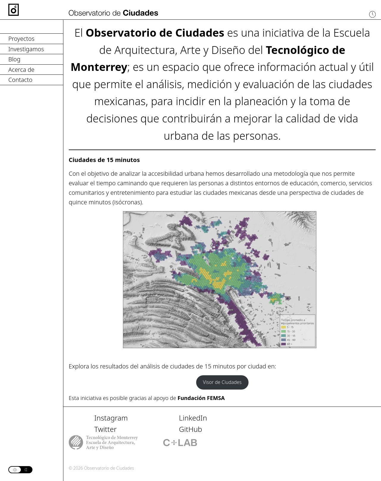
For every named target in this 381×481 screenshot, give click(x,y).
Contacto (20, 80)
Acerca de (21, 70)
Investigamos (26, 49)
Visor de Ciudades (222, 382)
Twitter (105, 429)
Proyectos (21, 39)
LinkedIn (193, 418)
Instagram (111, 418)
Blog (14, 59)
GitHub (190, 429)
